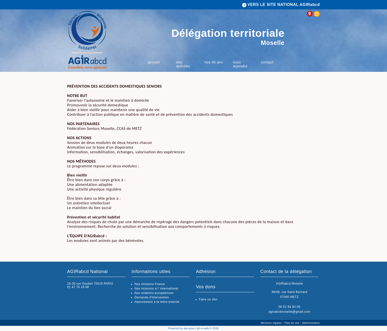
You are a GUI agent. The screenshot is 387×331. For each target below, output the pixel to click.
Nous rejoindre (240, 64)
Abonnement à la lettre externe (157, 302)
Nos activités (183, 64)
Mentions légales (271, 323)
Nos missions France (150, 284)
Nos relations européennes (154, 293)
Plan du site (292, 323)
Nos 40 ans (214, 62)
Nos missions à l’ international (156, 288)
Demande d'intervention (152, 297)
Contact (267, 62)
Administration (311, 323)
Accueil (154, 62)
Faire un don (208, 299)
